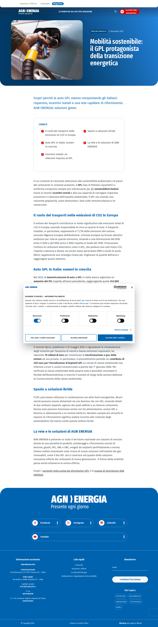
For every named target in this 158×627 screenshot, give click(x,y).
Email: (114, 567)
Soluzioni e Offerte (28, 3)
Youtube (40, 537)
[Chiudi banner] (132, 287)
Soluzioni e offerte (79, 569)
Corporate (45, 3)
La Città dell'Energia (79, 572)
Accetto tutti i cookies (115, 338)
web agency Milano (130, 623)
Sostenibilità (134, 596)
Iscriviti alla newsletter (131, 11)
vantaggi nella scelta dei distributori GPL (66, 470)
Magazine (57, 3)
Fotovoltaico (135, 602)
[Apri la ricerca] (116, 11)
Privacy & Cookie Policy (79, 623)
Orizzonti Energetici (98, 31)
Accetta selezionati (79, 338)
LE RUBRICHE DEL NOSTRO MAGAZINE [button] (75, 11)
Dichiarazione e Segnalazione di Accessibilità (78, 576)
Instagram (75, 523)
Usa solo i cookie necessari (43, 338)
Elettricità (120, 596)
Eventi (118, 607)
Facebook (41, 523)
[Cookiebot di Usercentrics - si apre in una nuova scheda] (115, 287)
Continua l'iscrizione (130, 579)
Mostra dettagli (121, 330)
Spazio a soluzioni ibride (101, 131)
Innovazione (121, 602)
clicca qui (83, 303)
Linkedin (107, 523)
